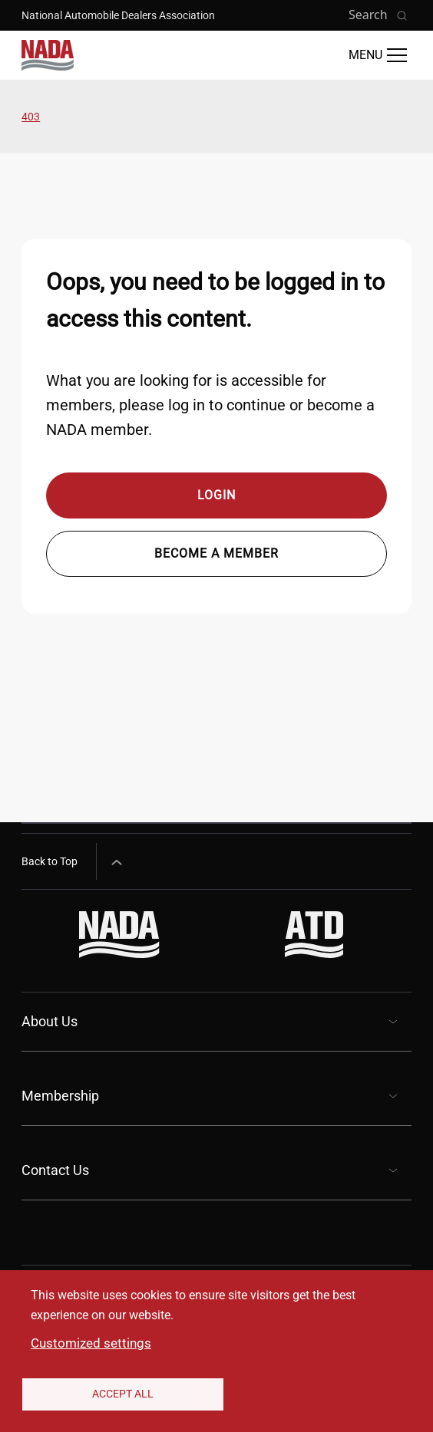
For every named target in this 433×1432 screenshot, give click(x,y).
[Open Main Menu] (378, 55)
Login (216, 495)
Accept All (123, 1394)
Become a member (216, 553)
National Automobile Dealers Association (118, 15)
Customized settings (91, 1343)
